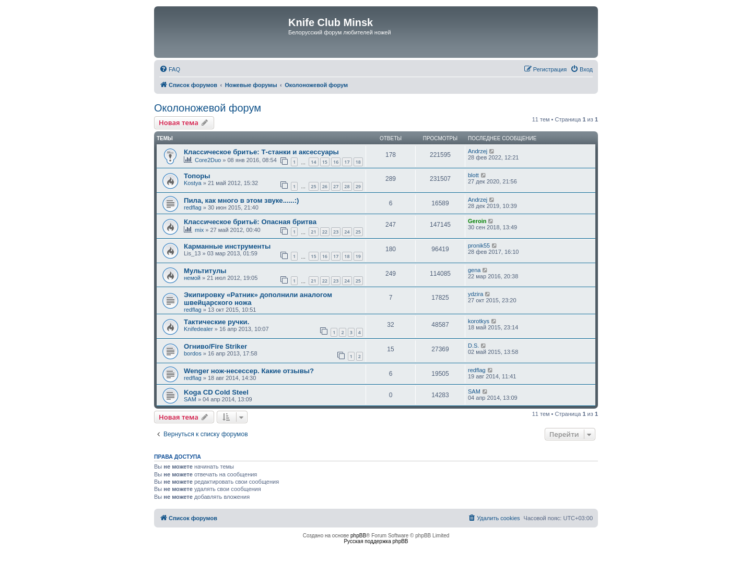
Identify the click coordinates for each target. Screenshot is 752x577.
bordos (193, 353)
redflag (193, 207)
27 (335, 186)
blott (473, 175)
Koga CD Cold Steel (216, 392)
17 (346, 161)
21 (313, 231)
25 (313, 186)
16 (335, 161)
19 (358, 256)
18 (358, 161)
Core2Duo (208, 160)
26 (324, 186)
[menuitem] (169, 69)
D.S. (473, 345)
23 (335, 231)
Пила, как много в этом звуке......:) (241, 200)
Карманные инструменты (227, 246)
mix (199, 230)
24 (346, 231)
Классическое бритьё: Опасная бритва (250, 222)
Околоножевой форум (207, 108)
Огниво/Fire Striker (215, 346)
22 (324, 231)
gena (474, 270)
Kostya (193, 183)
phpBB (358, 535)
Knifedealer (198, 329)
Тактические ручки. (216, 322)
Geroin (477, 221)
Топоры (197, 176)
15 (324, 161)
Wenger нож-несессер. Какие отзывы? (249, 371)
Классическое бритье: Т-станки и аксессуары (261, 152)
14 (313, 161)
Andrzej (477, 151)
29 (358, 186)
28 (346, 186)
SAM (190, 399)
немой (192, 278)
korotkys (478, 321)
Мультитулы (205, 271)
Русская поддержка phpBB (376, 541)
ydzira (475, 294)
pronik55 (479, 245)
